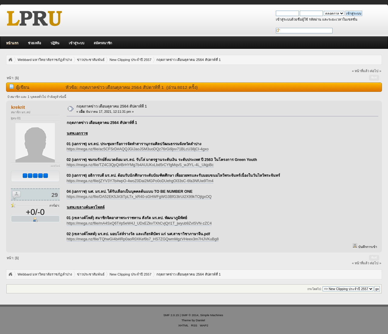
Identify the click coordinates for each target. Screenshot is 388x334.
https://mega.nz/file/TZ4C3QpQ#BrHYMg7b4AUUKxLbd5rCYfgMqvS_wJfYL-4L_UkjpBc (140, 165)
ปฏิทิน (55, 43)
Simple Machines (211, 315)
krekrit (18, 107)
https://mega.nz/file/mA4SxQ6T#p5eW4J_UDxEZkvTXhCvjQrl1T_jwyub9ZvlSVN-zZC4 (139, 223)
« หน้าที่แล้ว (360, 71)
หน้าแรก (12, 43)
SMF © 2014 (190, 315)
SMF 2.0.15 (171, 315)
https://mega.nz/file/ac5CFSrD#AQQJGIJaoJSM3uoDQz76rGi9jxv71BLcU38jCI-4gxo (138, 149)
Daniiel (200, 320)
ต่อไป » (375, 71)
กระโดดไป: (314, 289)
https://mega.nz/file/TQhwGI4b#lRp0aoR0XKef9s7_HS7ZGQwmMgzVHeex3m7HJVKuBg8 (143, 239)
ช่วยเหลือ (34, 43)
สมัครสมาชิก (103, 43)
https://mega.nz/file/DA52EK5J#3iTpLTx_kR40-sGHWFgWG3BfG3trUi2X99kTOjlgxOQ (139, 197)
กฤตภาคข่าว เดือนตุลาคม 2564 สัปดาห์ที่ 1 (111, 106)
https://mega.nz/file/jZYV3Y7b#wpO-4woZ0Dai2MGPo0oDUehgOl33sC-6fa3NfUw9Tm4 (140, 181)
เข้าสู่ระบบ (76, 43)
